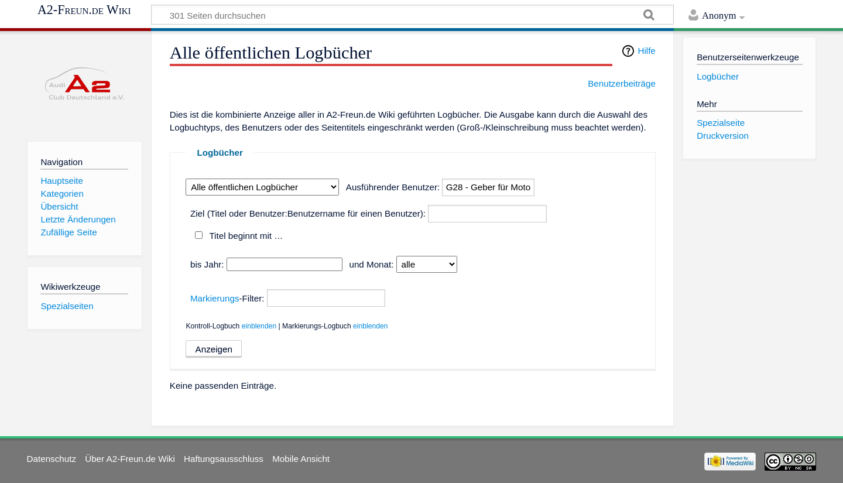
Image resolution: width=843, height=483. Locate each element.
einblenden (259, 326)
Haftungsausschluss (223, 459)
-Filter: (227, 298)
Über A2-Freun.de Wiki (130, 459)
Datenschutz (51, 459)
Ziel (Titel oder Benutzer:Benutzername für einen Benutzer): (308, 213)
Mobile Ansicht (301, 459)
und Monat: (371, 264)
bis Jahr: (207, 264)
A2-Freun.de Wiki (84, 10)
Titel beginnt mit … (246, 236)
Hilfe (646, 51)
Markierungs (214, 298)
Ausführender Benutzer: (393, 187)
